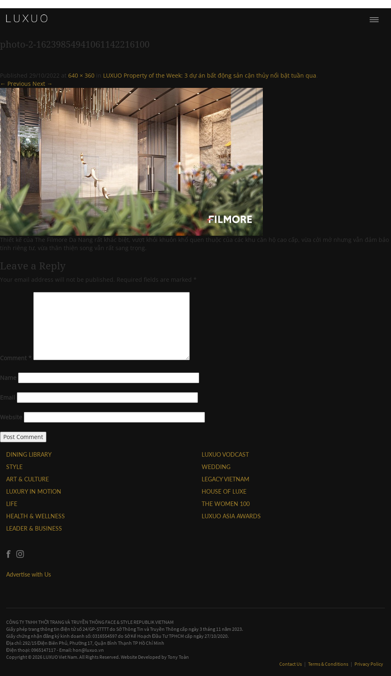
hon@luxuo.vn (88, 650)
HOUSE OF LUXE (224, 491)
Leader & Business (34, 528)
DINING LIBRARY (29, 454)
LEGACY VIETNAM (225, 479)
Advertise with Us (28, 574)
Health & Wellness (35, 516)
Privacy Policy (369, 664)
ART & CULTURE (27, 479)
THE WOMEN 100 (226, 503)
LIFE (11, 503)
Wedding (216, 466)
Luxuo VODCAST (225, 454)
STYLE (14, 466)
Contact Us (291, 664)
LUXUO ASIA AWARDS (231, 516)
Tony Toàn (178, 657)
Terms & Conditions (328, 664)
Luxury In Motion (33, 491)
